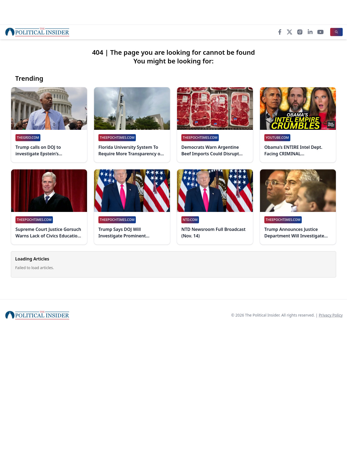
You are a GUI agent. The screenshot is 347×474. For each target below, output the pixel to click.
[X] (289, 32)
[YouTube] (320, 32)
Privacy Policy (331, 315)
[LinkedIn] (310, 32)
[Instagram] (300, 32)
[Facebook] (279, 32)
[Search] (336, 32)
